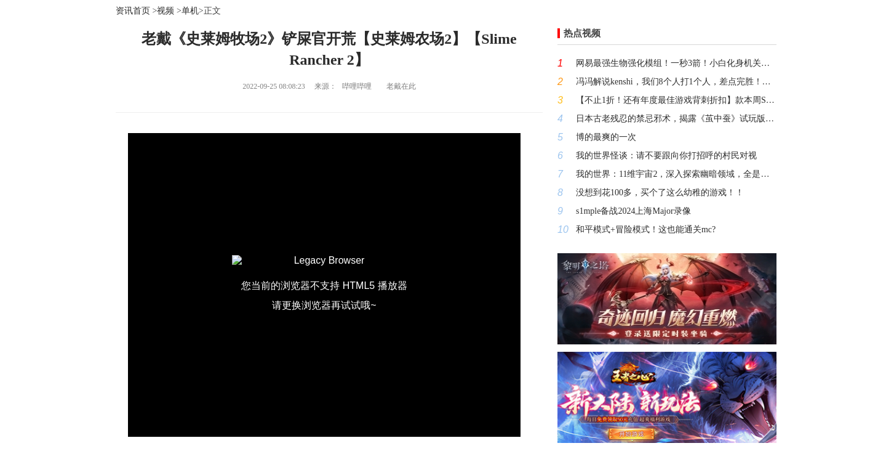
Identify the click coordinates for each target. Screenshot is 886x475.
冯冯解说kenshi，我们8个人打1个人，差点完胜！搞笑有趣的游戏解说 (676, 81)
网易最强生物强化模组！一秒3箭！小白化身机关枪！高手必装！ (676, 63)
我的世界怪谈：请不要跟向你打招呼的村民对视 (666, 155)
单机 (190, 10)
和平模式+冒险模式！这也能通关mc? (646, 229)
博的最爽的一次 (606, 137)
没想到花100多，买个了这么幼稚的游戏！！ (660, 192)
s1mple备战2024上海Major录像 (633, 211)
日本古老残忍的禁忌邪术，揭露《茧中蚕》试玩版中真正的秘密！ (676, 118)
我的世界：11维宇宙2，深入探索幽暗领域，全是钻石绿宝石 (676, 174)
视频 (165, 10)
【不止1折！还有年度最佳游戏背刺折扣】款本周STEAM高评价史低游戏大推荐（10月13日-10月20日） (676, 100)
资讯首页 (133, 10)
